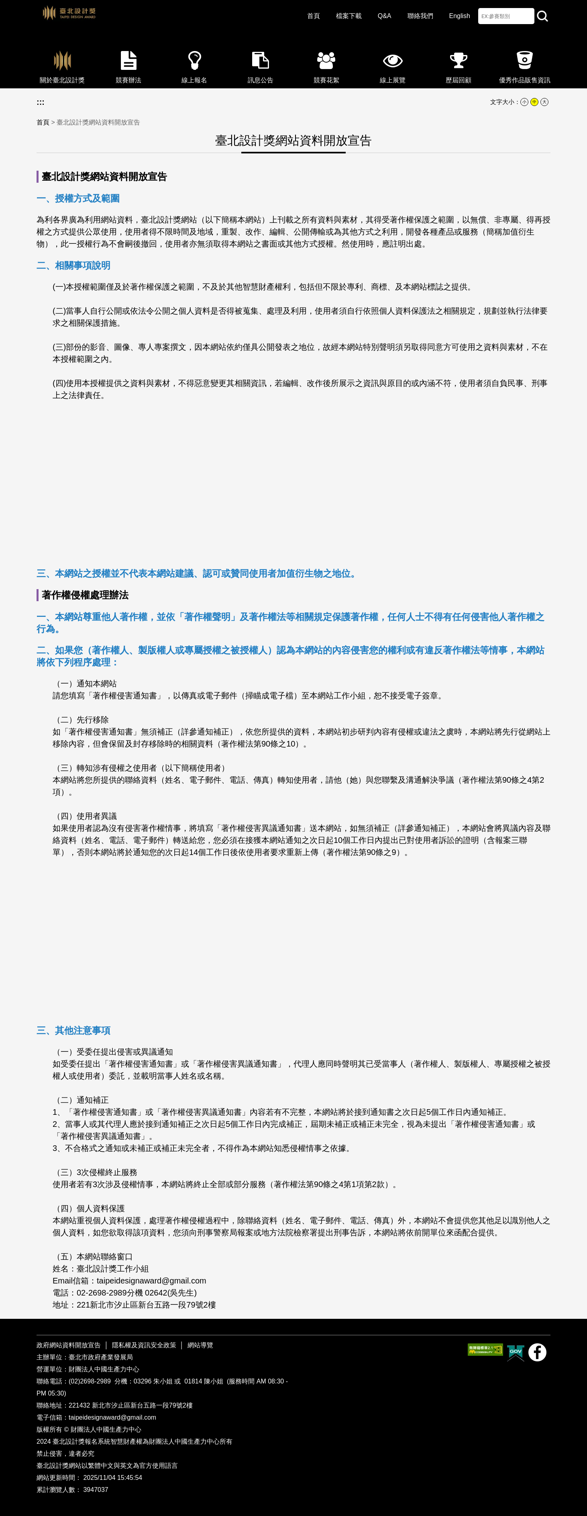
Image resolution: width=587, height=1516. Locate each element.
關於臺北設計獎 (62, 65)
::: (41, 102)
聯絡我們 (420, 15)
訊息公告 (260, 65)
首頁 (313, 15)
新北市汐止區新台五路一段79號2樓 (142, 1405)
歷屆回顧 (458, 65)
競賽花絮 (326, 65)
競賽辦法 (128, 65)
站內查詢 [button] (542, 16)
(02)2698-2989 (90, 1381)
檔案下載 (349, 15)
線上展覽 (392, 65)
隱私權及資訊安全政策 (144, 1345)
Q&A (384, 15)
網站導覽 (200, 1345)
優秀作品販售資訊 (524, 65)
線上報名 (194, 65)
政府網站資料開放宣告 (69, 1345)
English (459, 15)
